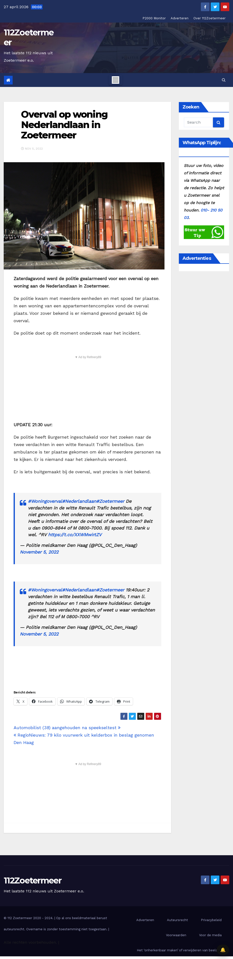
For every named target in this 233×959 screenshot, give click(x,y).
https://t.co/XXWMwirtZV (75, 534)
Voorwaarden (176, 935)
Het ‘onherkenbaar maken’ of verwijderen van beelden (179, 950)
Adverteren (179, 18)
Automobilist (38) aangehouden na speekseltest (67, 727)
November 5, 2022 (39, 552)
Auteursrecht (177, 920)
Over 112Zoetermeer (209, 18)
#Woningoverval (45, 501)
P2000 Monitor (154, 18)
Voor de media (210, 935)
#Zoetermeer (110, 501)
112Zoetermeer (28, 37)
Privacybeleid (211, 920)
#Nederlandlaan (79, 501)
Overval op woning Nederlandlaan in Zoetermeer (64, 124)
